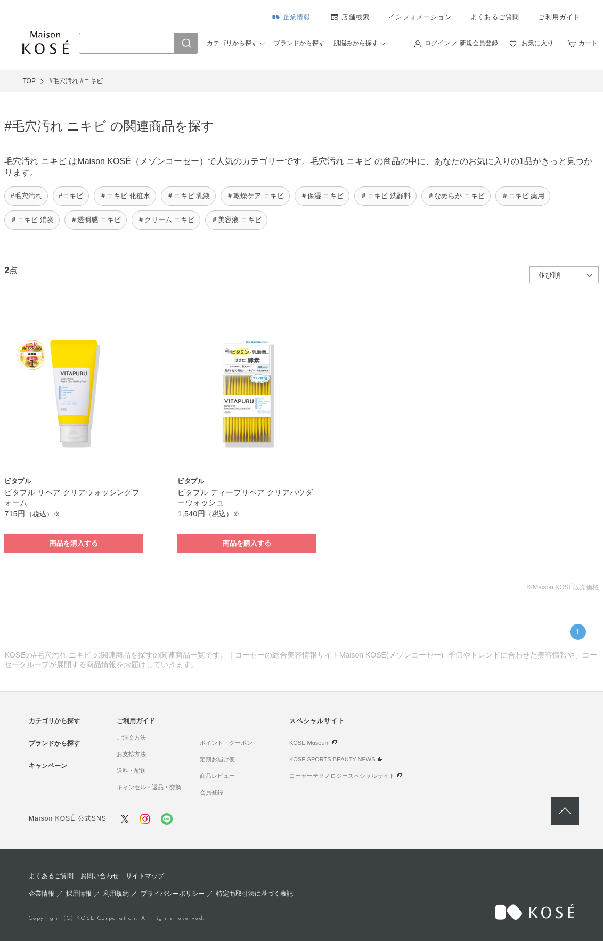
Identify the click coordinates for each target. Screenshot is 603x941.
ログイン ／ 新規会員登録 (462, 43)
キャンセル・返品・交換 (149, 787)
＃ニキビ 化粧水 (125, 196)
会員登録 (211, 792)
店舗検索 (355, 17)
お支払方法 (131, 754)
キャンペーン (48, 765)
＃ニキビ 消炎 (32, 220)
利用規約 (116, 893)
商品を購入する (74, 543)
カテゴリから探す (232, 43)
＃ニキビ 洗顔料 (385, 196)
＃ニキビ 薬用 (523, 196)
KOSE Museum (309, 743)
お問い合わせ (99, 876)
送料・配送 (131, 770)
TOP (28, 81)
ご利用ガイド (559, 17)
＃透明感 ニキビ (95, 220)
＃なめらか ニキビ (456, 196)
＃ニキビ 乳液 (188, 196)
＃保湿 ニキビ (322, 196)
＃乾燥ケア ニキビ (255, 196)
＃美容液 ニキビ (236, 220)
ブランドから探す (299, 43)
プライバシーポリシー (173, 893)
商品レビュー (217, 776)
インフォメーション (420, 17)
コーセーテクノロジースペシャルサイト (342, 776)
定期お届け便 (217, 759)
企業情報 (297, 17)
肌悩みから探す (355, 43)
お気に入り (537, 43)
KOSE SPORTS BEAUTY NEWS (332, 759)
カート (588, 43)
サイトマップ (145, 876)
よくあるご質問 (494, 17)
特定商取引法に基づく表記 (254, 893)
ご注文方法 (131, 737)
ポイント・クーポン (226, 743)
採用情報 (79, 893)
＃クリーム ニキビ (166, 220)
